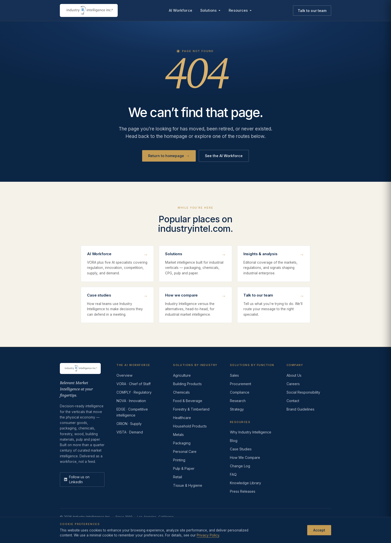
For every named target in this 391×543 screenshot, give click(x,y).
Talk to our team (312, 10)
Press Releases (242, 491)
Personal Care (184, 451)
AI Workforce (180, 10)
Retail (177, 477)
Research (238, 401)
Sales (234, 375)
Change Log (240, 466)
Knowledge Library (245, 483)
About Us (294, 375)
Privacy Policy (71, 525)
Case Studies (241, 449)
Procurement (240, 384)
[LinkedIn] (82, 479)
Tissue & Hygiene (187, 485)
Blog (233, 440)
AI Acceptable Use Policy (194, 525)
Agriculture (182, 375)
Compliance (239, 392)
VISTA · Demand (129, 432)
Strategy (237, 409)
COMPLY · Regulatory (134, 392)
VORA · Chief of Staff (133, 384)
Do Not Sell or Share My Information (142, 525)
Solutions (210, 10)
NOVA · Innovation (131, 401)
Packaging (182, 443)
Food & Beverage (187, 401)
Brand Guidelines (300, 409)
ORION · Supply (129, 424)
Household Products (190, 426)
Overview (124, 375)
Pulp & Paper (184, 468)
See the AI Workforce (224, 156)
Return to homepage (169, 156)
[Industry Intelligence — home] (89, 10)
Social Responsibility (303, 392)
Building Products (187, 384)
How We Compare (245, 457)
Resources (240, 10)
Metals (178, 434)
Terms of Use (97, 525)
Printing (179, 460)
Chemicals (181, 392)
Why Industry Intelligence (250, 432)
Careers (293, 384)
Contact (293, 401)
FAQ (233, 474)
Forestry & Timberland (191, 409)
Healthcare (182, 418)
